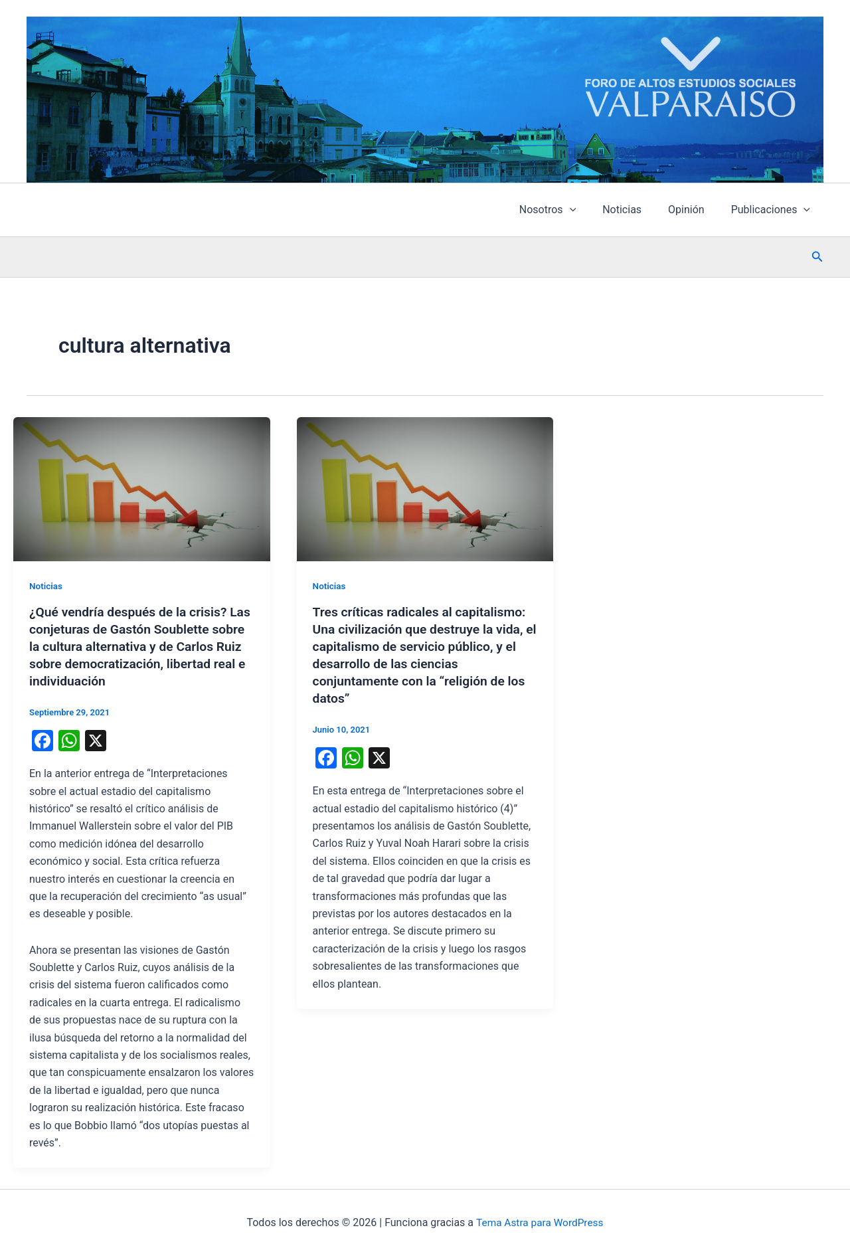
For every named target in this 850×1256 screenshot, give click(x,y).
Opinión (694, 209)
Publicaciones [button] (773, 209)
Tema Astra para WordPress (539, 1222)
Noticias (635, 209)
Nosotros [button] (566, 209)
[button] (588, 209)
